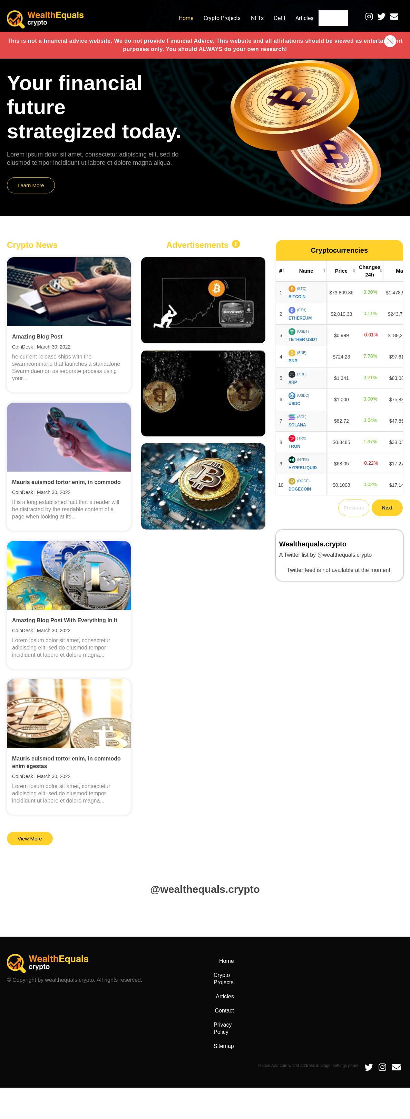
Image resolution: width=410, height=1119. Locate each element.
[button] (388, 40)
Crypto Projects (212, 18)
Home (176, 18)
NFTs (247, 18)
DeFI (269, 18)
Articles (295, 18)
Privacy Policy (380, 961)
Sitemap (388, 975)
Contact (329, 18)
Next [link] (387, 508)
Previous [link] (353, 508)
